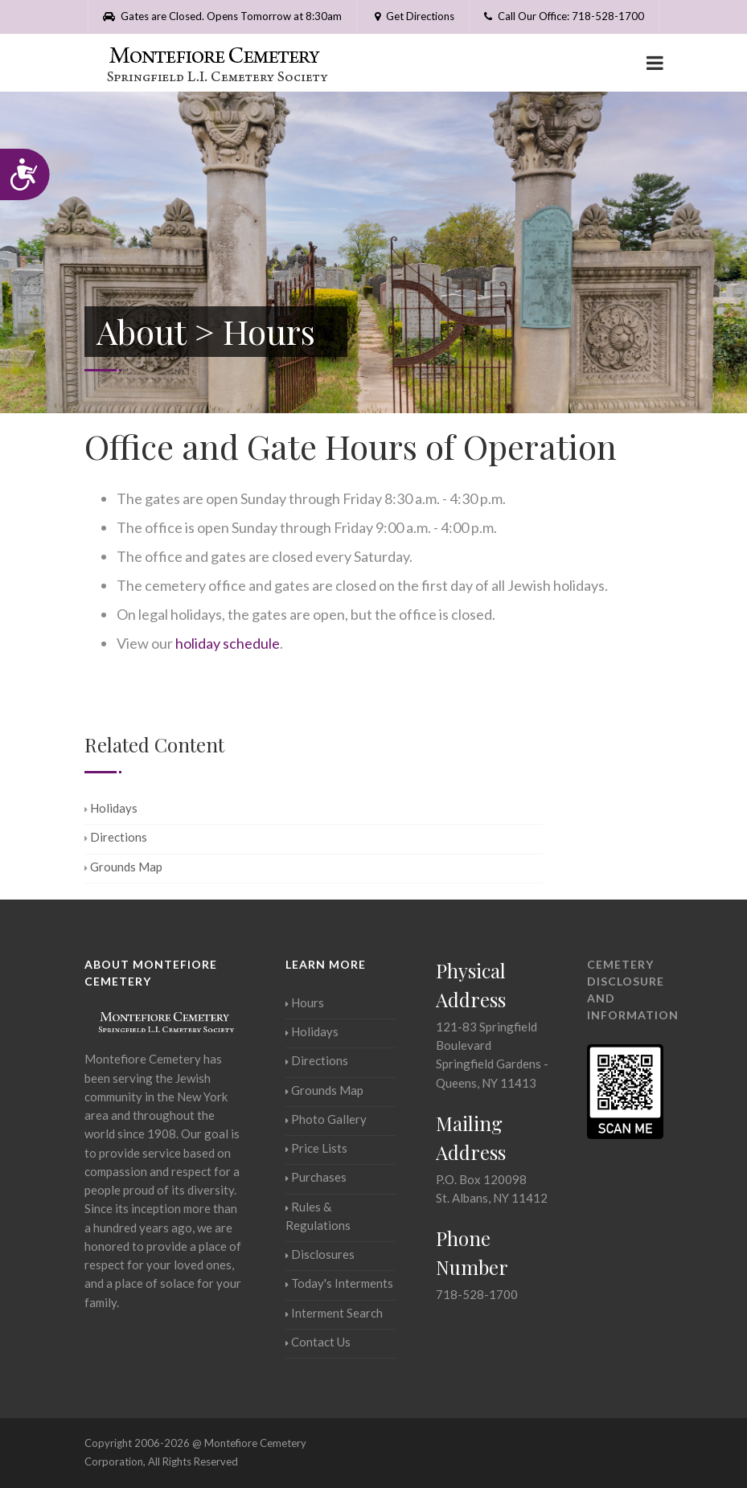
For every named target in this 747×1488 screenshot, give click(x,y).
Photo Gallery (326, 1119)
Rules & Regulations (318, 1215)
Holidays (110, 808)
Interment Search (334, 1313)
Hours (304, 1002)
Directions (115, 837)
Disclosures (320, 1254)
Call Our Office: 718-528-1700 (564, 16)
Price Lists (316, 1148)
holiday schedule (227, 643)
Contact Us (318, 1341)
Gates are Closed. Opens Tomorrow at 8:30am (222, 16)
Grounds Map (123, 866)
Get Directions (412, 16)
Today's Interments (339, 1283)
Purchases (316, 1177)
